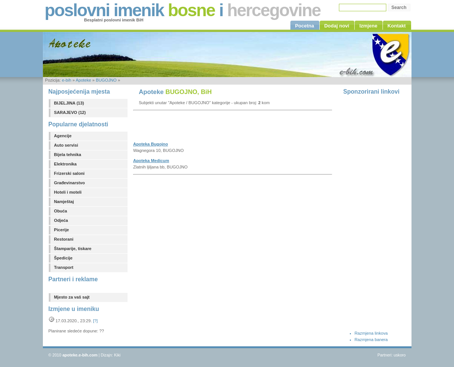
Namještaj (64, 201)
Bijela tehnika (67, 154)
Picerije (61, 229)
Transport (64, 267)
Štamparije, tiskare (73, 248)
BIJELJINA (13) (69, 103)
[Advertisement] (221, 128)
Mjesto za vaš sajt (72, 297)
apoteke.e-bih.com (79, 355)
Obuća (60, 211)
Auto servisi (66, 145)
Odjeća (61, 220)
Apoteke (83, 80)
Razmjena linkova (371, 333)
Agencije (63, 135)
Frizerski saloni (69, 173)
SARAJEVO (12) (70, 112)
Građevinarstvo (69, 182)
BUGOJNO (106, 80)
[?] (95, 320)
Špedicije (63, 258)
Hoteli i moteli (68, 192)
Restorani (64, 239)
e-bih (66, 80)
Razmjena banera (371, 339)
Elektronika (65, 164)
